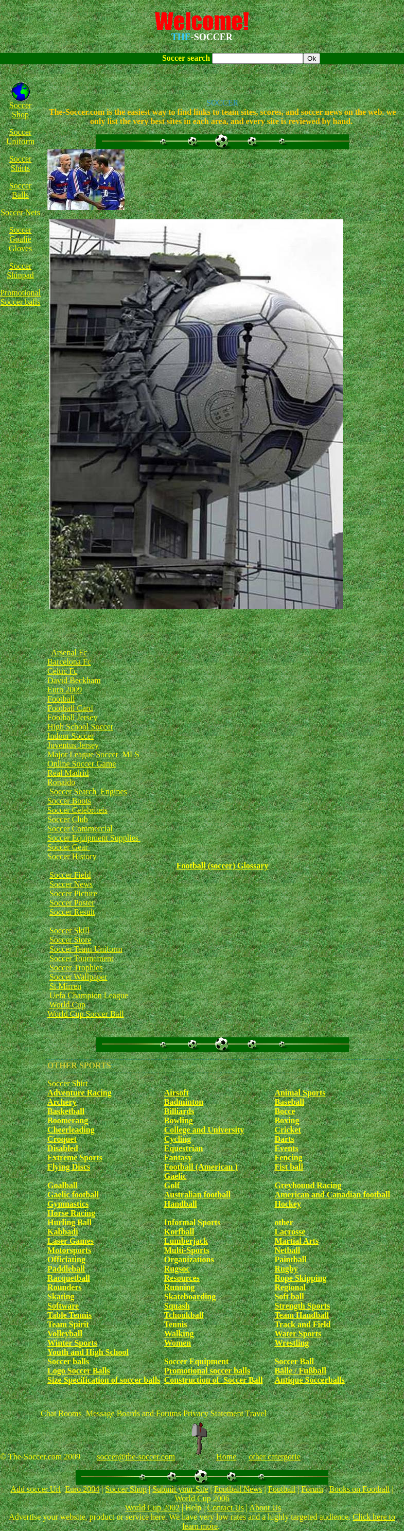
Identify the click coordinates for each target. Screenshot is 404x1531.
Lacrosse (289, 1231)
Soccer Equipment (196, 1361)
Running (179, 1287)
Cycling (177, 1139)
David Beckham (74, 680)
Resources (182, 1278)
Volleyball (64, 1333)
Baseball (289, 1102)
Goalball (62, 1185)
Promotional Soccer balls (20, 297)
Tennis (175, 1324)
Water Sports (297, 1333)
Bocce (284, 1111)
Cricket (287, 1129)
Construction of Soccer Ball (213, 1380)
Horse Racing (71, 1213)
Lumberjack (186, 1241)
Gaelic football (73, 1194)
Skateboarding (190, 1296)
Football (61, 698)
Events (286, 1148)
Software (63, 1305)
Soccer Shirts (20, 163)
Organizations (189, 1259)
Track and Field (302, 1324)
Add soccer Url (35, 1489)
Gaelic (175, 1176)
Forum (312, 1489)
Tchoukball (184, 1315)
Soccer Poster (72, 902)
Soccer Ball (294, 1361)
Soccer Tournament (81, 958)
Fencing (288, 1157)
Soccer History (72, 856)
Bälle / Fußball (300, 1370)
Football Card (70, 708)
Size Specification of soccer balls (103, 1380)
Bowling (178, 1120)
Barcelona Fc (69, 661)
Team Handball (301, 1315)
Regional (289, 1287)
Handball (180, 1203)
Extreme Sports (74, 1157)
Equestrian (183, 1148)
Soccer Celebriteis (77, 810)
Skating (60, 1296)
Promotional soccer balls (207, 1370)
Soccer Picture (73, 893)
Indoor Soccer (70, 736)
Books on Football (359, 1489)
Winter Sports (72, 1342)
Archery (62, 1102)
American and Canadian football (332, 1194)
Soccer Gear (68, 847)
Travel (256, 1413)
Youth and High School (88, 1352)
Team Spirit (68, 1324)
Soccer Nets (20, 212)
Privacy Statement (213, 1413)
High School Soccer (80, 726)
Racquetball (68, 1278)
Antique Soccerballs (309, 1380)
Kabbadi (62, 1231)
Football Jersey (72, 717)
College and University (204, 1129)
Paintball (290, 1259)
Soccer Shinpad (20, 271)
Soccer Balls (20, 190)
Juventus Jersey (73, 745)
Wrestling (291, 1342)
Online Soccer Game (81, 763)
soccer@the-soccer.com (136, 1456)
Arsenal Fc (69, 652)
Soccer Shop (20, 110)
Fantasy (178, 1157)
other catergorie (275, 1456)
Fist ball (288, 1166)
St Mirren (65, 986)
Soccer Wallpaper (78, 976)
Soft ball (289, 1296)
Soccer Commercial (80, 828)
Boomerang (67, 1120)
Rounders (64, 1287)
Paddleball (66, 1268)
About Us (265, 1507)
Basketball (65, 1111)
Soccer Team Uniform (85, 949)
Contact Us (225, 1507)
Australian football (197, 1194)
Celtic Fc (62, 671)
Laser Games (70, 1241)
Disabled (62, 1148)
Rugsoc (177, 1268)
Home (226, 1456)
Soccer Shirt (67, 1083)
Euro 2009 (64, 689)
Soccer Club (67, 819)
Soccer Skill (69, 930)
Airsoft (176, 1092)
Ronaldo (61, 782)
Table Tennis (69, 1315)
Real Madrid (68, 773)
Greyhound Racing (307, 1185)
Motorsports (69, 1250)
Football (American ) (201, 1166)
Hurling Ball (69, 1222)
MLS (130, 754)
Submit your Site (180, 1489)
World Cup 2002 (152, 1507)
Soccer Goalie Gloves (20, 239)
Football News (238, 1489)
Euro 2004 (82, 1489)
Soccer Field (70, 875)
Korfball (179, 1231)
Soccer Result (72, 912)
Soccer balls (68, 1361)
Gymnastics (68, 1203)
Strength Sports (302, 1305)
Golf (172, 1185)
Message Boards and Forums (133, 1413)
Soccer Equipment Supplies (93, 837)
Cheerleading (71, 1129)
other (283, 1222)
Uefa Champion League (88, 995)
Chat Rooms (61, 1413)
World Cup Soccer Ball (85, 1014)
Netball (287, 1250)
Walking (179, 1333)
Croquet (62, 1139)
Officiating (66, 1259)
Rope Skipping (300, 1278)
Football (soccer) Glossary (223, 865)
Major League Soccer (83, 754)
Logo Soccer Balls (78, 1370)
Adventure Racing (79, 1092)
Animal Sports (299, 1092)
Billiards (179, 1111)
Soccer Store (70, 939)
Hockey (287, 1203)
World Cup (67, 1004)
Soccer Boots (69, 800)
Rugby (285, 1268)
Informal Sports (192, 1222)
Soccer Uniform (20, 137)
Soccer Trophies (76, 967)
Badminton (183, 1102)
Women (177, 1342)
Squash (177, 1305)
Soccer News (71, 884)
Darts (284, 1139)
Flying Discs (68, 1166)
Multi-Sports (186, 1250)
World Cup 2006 (201, 1498)
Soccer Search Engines (88, 791)
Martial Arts (296, 1241)
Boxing (286, 1120)
